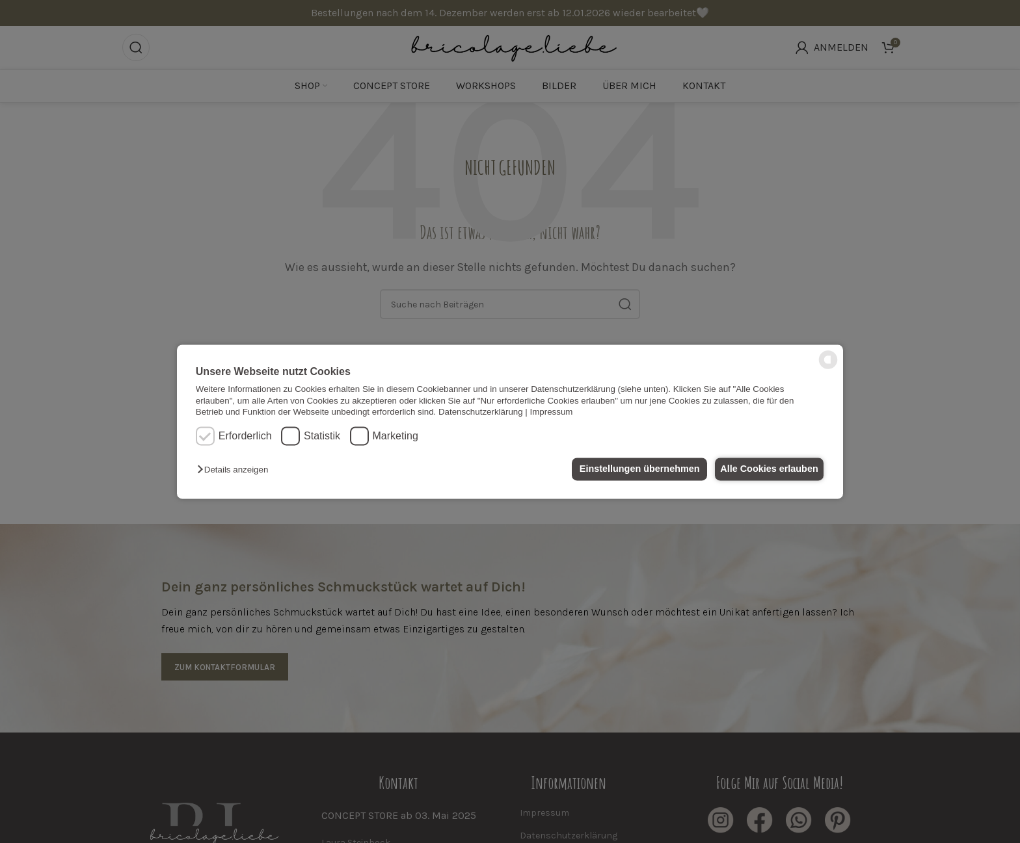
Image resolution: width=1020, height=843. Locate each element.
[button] (236, 470)
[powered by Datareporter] (828, 367)
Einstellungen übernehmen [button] (632, 469)
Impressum (551, 412)
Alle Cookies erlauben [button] (766, 469)
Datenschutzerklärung (480, 412)
